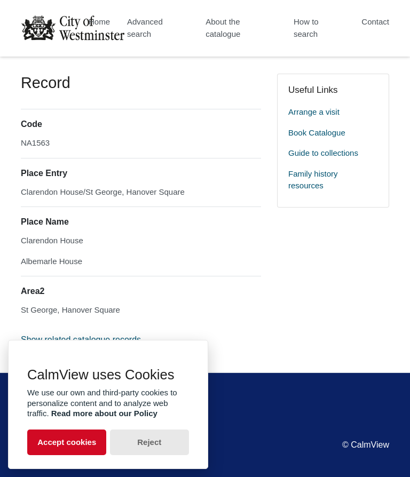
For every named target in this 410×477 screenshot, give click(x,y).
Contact (375, 21)
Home (99, 21)
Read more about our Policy (104, 413)
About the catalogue (223, 27)
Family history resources (313, 179)
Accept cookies (66, 442)
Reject (149, 442)
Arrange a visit (314, 111)
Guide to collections (323, 152)
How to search (306, 27)
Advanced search (145, 27)
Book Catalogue (316, 132)
